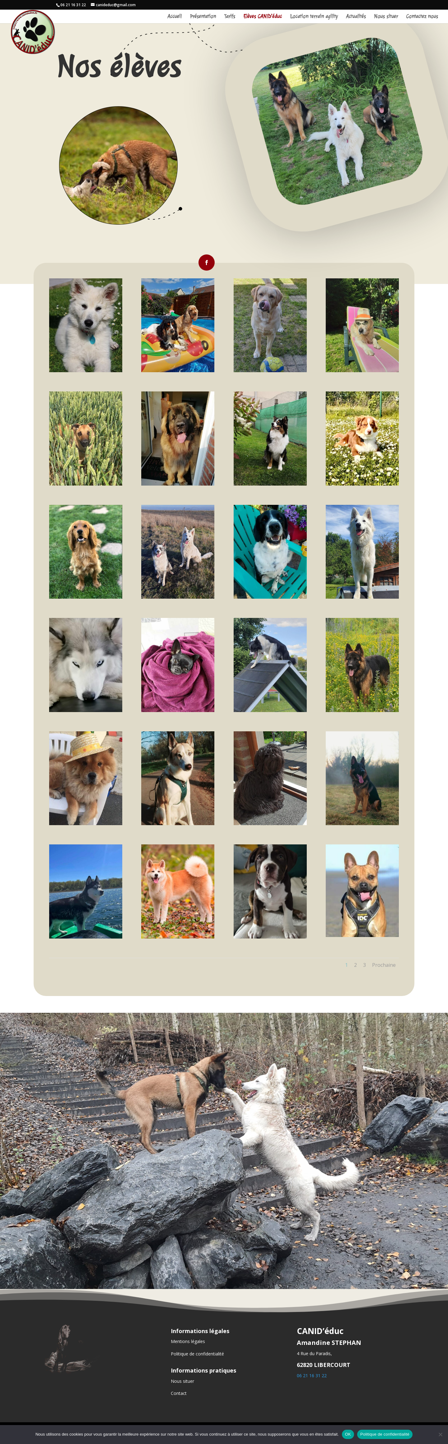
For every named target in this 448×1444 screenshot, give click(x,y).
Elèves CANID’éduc (262, 17)
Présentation (203, 17)
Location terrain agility (314, 17)
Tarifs (229, 17)
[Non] (440, 1434)
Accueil (174, 17)
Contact (179, 1393)
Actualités (356, 17)
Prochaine (384, 965)
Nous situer (386, 17)
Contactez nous (422, 17)
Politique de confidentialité (197, 1354)
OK (348, 1434)
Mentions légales (188, 1341)
